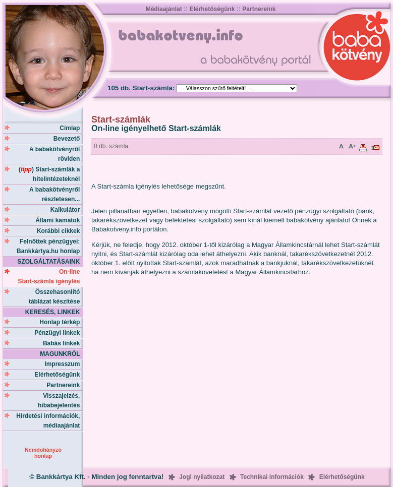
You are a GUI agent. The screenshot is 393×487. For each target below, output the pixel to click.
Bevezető (68, 138)
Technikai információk (272, 476)
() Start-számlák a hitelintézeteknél (51, 174)
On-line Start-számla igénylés (50, 276)
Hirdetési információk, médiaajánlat (49, 420)
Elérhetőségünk (212, 9)
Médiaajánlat (164, 9)
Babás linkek (63, 343)
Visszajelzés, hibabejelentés (60, 400)
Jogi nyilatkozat (201, 476)
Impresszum (63, 364)
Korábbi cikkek (60, 230)
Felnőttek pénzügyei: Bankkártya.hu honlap (50, 246)
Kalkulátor (66, 209)
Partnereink (258, 9)
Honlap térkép (61, 322)
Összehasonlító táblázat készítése (56, 296)
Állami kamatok (59, 220)
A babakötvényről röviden (56, 154)
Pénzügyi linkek (58, 332)
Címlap (71, 128)
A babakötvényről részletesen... (56, 194)
